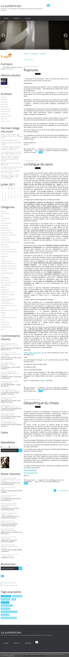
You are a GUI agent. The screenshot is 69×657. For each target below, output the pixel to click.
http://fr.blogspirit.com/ (30, 473)
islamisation (5, 602)
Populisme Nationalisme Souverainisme (8, 300)
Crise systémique (6, 223)
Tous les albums (5, 87)
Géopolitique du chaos (41, 402)
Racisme (3, 308)
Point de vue (4, 297)
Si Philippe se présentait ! (8, 364)
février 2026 (4, 104)
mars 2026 (4, 102)
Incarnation (15, 140)
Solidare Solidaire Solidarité (9, 135)
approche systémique (9, 618)
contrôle (48, 150)
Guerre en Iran (5, 538)
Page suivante (64, 490)
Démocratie (4, 225)
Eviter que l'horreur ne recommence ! (11, 355)
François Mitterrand (14, 391)
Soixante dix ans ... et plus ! (9, 522)
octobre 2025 (5, 114)
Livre (2, 275)
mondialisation (5, 289)
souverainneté (63, 150)
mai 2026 (3, 97)
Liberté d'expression (7, 273)
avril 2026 (4, 99)
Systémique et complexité (8, 317)
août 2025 (4, 118)
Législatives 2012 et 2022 (9, 266)
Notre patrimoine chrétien (9, 345)
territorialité (32, 152)
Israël (2, 259)
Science (3, 315)
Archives (16, 18)
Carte (4, 432)
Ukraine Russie (5, 322)
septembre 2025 (6, 116)
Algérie (10, 383)
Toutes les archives (6, 121)
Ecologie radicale (6, 230)
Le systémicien (11, 6)
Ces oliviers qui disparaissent (9, 142)
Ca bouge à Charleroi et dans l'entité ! (10, 148)
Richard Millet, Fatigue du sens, (34, 352)
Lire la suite (9, 69)
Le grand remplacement (8, 263)
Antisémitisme (5, 213)
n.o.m (40, 481)
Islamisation (4, 256)
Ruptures (31, 69)
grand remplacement (30, 391)
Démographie (5, 228)
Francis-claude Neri (30, 470)
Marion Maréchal (6, 285)
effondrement (56, 481)
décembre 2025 (5, 109)
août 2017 (43, 53)
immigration (5, 615)
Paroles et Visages (6, 172)
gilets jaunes (4, 244)
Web (2, 329)
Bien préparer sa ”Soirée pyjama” (11, 163)
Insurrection (4, 254)
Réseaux (3, 312)
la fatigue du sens (46, 389)
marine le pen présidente (9, 612)
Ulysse (10, 399)
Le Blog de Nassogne (14, 153)
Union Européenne (6, 327)
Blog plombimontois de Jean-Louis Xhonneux (10, 159)
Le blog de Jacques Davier (8, 168)
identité (26, 152)
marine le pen (6, 596)
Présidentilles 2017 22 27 (8, 305)
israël (13, 599)
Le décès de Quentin (7, 556)
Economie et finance (7, 232)
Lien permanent (29, 149)
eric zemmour (5, 609)
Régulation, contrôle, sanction (9, 310)
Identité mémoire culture (8, 249)
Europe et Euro (5, 239)
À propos (28, 18)
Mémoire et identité (14, 407)
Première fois (5, 140)
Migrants (3, 287)
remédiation (54, 150)
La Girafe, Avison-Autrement (10, 177)
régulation (42, 150)
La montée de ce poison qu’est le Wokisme (11, 480)
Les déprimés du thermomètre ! (10, 167)
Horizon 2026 (5, 247)
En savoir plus (10, 655)
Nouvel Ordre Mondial (7, 294)
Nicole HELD (4, 373)
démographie (6, 599)
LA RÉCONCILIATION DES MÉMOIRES (8, 506)
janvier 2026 (4, 106)
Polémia (42, 380)
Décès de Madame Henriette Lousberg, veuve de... (9, 156)
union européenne (7, 605)
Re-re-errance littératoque (9, 171)
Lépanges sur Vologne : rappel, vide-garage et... (10, 175)
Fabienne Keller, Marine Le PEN (10, 242)
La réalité (11, 415)
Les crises (4, 270)
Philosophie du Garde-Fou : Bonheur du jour (11, 137)
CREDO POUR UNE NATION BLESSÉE (9, 547)
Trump (3, 320)
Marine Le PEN (5, 280)
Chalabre (3, 144)
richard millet (56, 389)
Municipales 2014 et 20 (8, 292)
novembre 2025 (5, 111)
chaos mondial (47, 481)
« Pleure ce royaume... (7, 515)
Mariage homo (5, 278)
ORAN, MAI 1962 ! (6, 497)
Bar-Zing (5, 164)
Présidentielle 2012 (7, 303)
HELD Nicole (4, 423)
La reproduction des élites (9, 530)
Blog (2, 216)
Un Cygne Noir (5, 324)
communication (5, 218)
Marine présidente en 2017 (9, 282)
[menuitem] (6, 18)
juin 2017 (26, 53)
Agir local (3, 211)
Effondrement (5, 237)
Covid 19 (3, 220)
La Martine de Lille (6, 261)
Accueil (6, 18)
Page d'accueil (34, 53)
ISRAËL (3, 489)
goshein (3, 345)
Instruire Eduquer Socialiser (9, 251)
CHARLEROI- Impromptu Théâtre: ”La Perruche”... (11, 147)
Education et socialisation (8, 235)
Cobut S (3, 391)
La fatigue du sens (38, 164)
